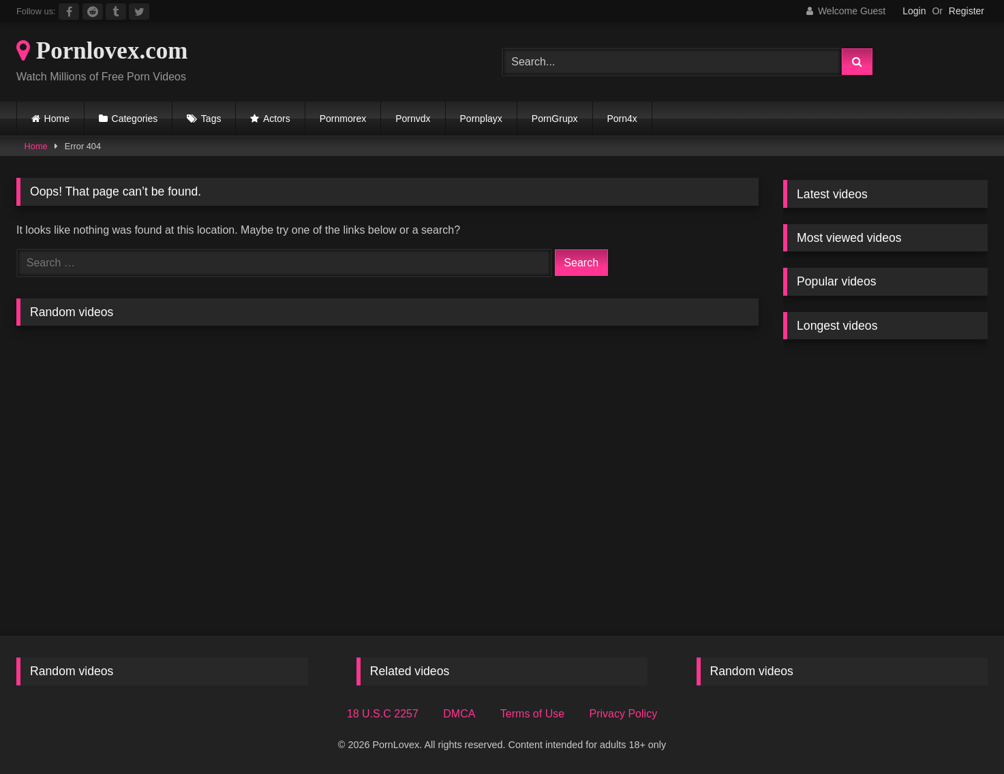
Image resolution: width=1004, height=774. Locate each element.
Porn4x (622, 118)
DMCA (459, 713)
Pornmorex (343, 118)
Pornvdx (412, 118)
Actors (276, 118)
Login (914, 10)
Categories (135, 118)
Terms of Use (532, 713)
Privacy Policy (624, 713)
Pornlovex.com (101, 50)
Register (966, 10)
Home (57, 118)
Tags (211, 118)
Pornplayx (481, 118)
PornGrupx (555, 118)
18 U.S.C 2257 (383, 713)
